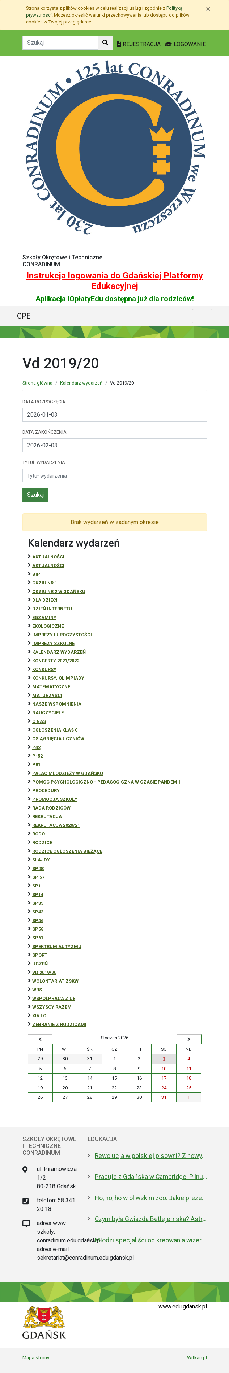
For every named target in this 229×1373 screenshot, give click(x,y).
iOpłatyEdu (85, 298)
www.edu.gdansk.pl (182, 1306)
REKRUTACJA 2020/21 (56, 825)
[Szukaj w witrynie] (105, 43)
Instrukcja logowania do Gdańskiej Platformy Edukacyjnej (114, 281)
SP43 (37, 911)
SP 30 (38, 868)
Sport (39, 955)
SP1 (36, 886)
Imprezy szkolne (53, 643)
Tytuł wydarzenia (43, 462)
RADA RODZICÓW (51, 808)
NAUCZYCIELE (48, 712)
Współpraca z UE (53, 998)
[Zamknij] (208, 9)
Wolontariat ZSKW (55, 981)
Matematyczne (51, 686)
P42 (36, 747)
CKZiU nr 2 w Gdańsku (58, 591)
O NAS (39, 721)
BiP (36, 574)
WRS (37, 989)
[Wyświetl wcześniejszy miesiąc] (40, 1039)
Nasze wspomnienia (56, 704)
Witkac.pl (197, 1357)
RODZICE (42, 842)
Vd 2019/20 (44, 972)
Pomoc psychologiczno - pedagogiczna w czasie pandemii (106, 782)
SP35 (37, 903)
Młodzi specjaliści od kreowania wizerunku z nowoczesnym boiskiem (151, 1240)
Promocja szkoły (54, 799)
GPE (24, 316)
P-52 (37, 756)
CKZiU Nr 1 (44, 582)
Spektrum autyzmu (56, 946)
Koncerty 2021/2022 (55, 660)
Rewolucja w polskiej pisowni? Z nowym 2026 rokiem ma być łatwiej (151, 1155)
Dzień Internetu (52, 608)
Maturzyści (47, 695)
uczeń (40, 963)
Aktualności (48, 557)
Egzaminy (44, 617)
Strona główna (37, 383)
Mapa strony (35, 1357)
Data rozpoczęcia (43, 401)
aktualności (48, 565)
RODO (38, 834)
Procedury (46, 790)
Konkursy (44, 669)
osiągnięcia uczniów (58, 738)
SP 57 (38, 877)
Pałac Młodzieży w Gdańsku (67, 773)
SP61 (37, 937)
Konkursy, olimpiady (58, 678)
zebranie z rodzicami (59, 1024)
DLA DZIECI (45, 600)
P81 (36, 764)
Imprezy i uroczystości (62, 634)
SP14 (37, 894)
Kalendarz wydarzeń (81, 383)
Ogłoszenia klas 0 (54, 730)
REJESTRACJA (139, 44)
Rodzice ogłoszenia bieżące (67, 851)
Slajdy (41, 860)
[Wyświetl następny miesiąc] (189, 1039)
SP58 (37, 929)
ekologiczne (48, 626)
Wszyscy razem (52, 1007)
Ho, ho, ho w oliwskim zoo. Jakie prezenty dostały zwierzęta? (151, 1198)
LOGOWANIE (185, 44)
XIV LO (39, 1015)
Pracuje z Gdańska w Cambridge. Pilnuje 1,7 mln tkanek (151, 1176)
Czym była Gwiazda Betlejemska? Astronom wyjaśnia (151, 1219)
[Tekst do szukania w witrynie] (60, 43)
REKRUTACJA (47, 816)
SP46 (37, 920)
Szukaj (35, 494)
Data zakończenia (44, 432)
